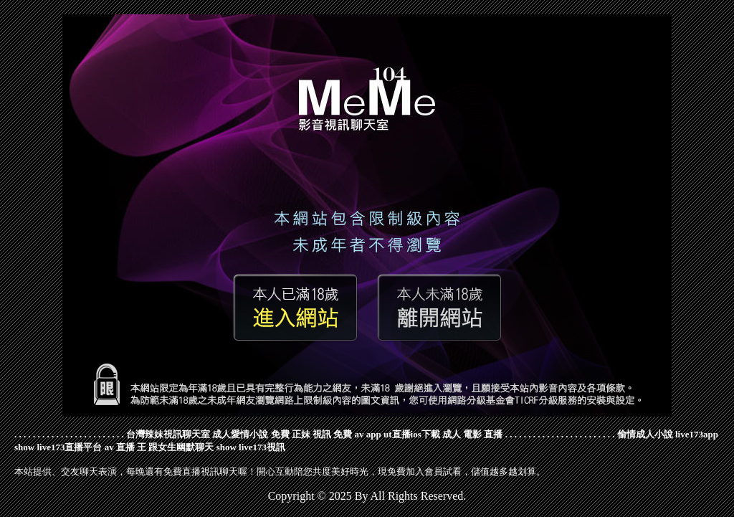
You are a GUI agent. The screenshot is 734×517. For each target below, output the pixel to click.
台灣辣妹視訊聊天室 (168, 434)
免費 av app (357, 434)
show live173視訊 (250, 447)
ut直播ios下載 (411, 434)
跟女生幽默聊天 (181, 447)
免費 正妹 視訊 (301, 434)
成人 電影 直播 (472, 434)
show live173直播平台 (58, 447)
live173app (696, 434)
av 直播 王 (126, 447)
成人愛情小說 (240, 434)
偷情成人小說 (645, 434)
